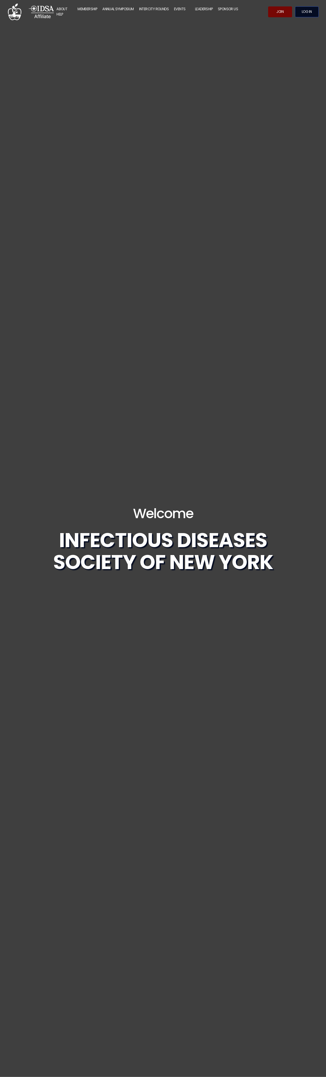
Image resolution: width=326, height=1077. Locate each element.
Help (59, 14)
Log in (307, 11)
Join (280, 11)
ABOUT (61, 8)
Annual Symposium (118, 8)
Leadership (204, 8)
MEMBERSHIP (87, 8)
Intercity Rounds (154, 8)
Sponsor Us (228, 8)
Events (179, 8)
